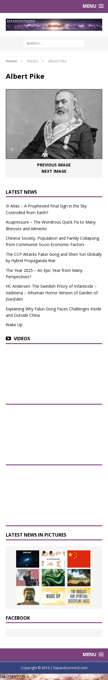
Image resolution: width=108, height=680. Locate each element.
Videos (22, 338)
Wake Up (14, 324)
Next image (54, 171)
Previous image (54, 165)
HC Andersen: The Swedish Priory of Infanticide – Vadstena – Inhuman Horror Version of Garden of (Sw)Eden (52, 292)
